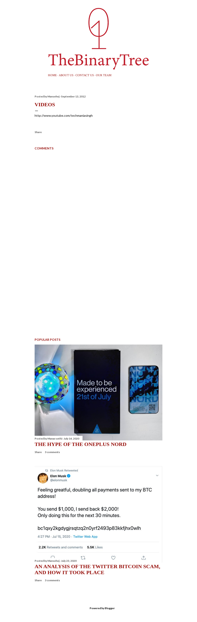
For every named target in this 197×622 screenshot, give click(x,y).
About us (66, 75)
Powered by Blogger (99, 608)
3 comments (52, 452)
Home (52, 75)
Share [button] (38, 132)
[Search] (159, 12)
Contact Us (84, 75)
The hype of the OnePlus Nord (80, 444)
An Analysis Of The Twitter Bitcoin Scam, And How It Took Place (97, 569)
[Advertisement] (98, 296)
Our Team (103, 75)
